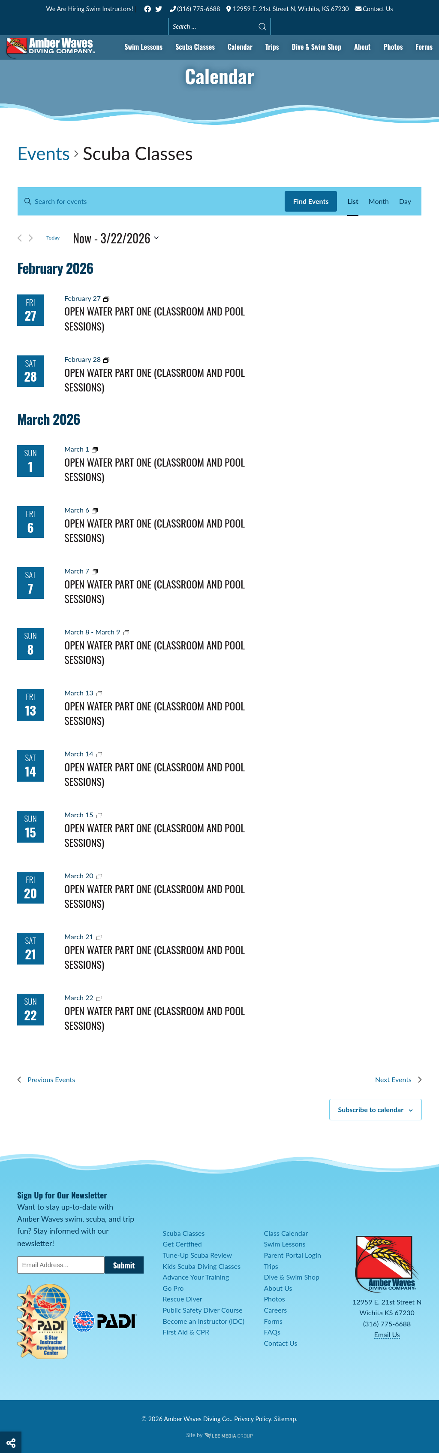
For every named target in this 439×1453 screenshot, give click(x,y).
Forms (424, 47)
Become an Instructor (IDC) (204, 1321)
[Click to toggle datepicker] (116, 238)
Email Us (387, 1334)
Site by (219, 1435)
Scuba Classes (195, 47)
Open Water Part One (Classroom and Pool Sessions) (154, 318)
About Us (278, 1288)
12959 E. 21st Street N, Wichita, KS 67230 (287, 8)
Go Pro (173, 1288)
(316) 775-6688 (195, 8)
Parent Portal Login (292, 1255)
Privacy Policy (252, 1419)
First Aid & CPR (186, 1332)
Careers (275, 1310)
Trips (272, 47)
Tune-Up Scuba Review (197, 1255)
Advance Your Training (196, 1277)
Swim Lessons (143, 47)
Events (43, 153)
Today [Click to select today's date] (53, 237)
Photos (393, 47)
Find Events (311, 201)
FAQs (272, 1332)
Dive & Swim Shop (317, 47)
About (362, 47)
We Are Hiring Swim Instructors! (90, 8)
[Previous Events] (19, 238)
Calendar (240, 47)
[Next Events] (30, 238)
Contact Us (374, 8)
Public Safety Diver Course (203, 1310)
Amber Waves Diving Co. (197, 1419)
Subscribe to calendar (371, 1109)
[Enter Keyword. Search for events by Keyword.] (151, 201)
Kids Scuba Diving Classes (202, 1266)
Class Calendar (286, 1233)
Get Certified (182, 1244)
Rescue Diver (182, 1299)
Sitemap (285, 1419)
